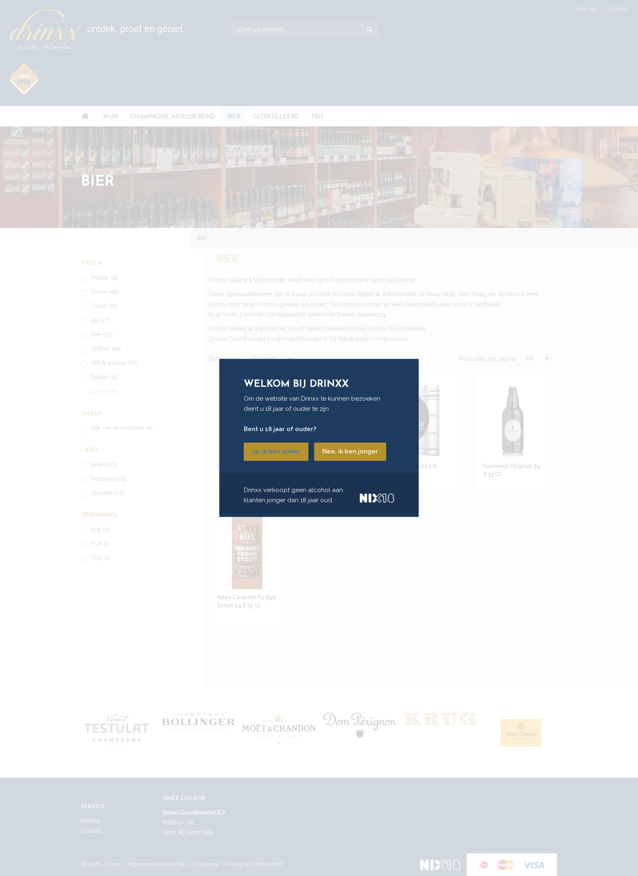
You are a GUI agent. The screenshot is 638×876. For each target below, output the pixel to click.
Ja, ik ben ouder (276, 451)
